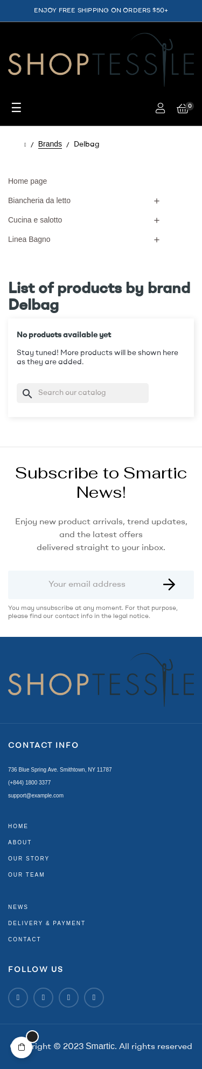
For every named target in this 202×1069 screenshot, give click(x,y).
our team (26, 875)
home (18, 826)
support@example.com (36, 796)
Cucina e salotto (35, 220)
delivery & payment (47, 923)
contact (24, 939)
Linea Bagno (29, 239)
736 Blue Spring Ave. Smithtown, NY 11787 (60, 770)
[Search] (83, 393)
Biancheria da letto (39, 200)
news (18, 907)
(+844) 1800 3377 (29, 783)
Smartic (100, 1046)
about (20, 842)
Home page (27, 181)
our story (29, 859)
